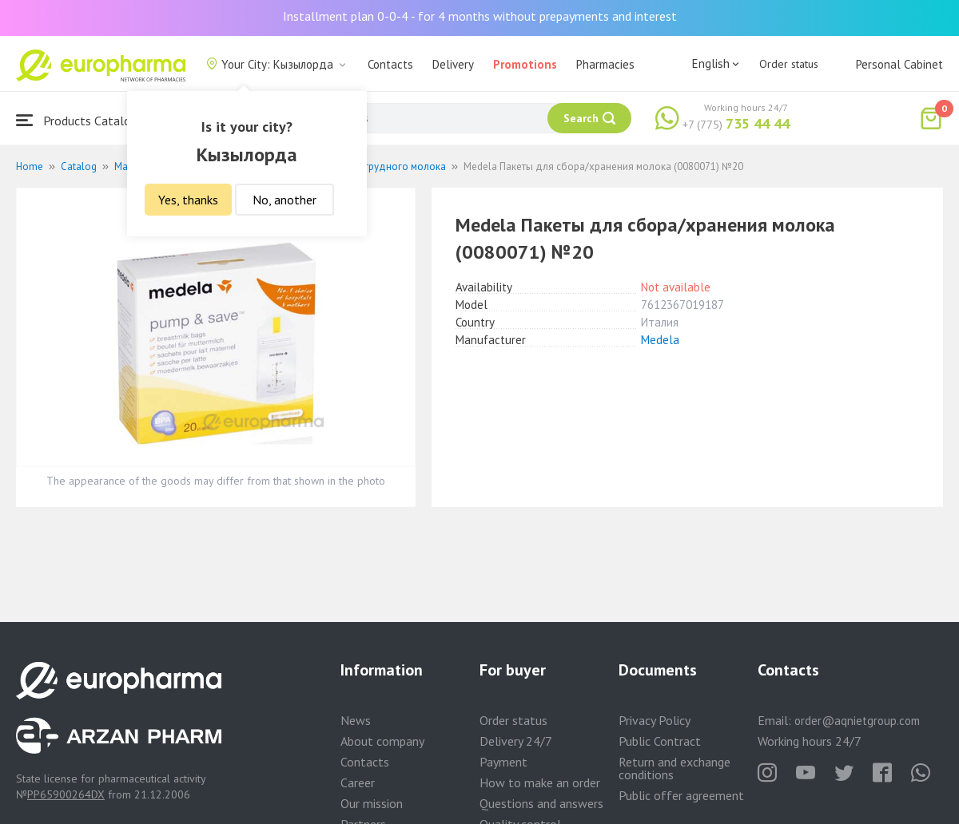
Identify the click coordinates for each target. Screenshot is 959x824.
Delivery (453, 64)
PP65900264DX (66, 794)
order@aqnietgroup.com (857, 720)
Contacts (390, 64)
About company (382, 741)
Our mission (371, 803)
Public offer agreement (681, 795)
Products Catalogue (83, 120)
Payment (503, 762)
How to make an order (540, 782)
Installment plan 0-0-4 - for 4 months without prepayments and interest (480, 16)
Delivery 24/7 (516, 741)
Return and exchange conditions (674, 768)
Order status (788, 64)
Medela (660, 339)
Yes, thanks (188, 200)
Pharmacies (605, 64)
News (355, 720)
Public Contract (660, 741)
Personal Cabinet (899, 64)
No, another (284, 200)
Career (357, 782)
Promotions (525, 64)
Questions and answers (541, 803)
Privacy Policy (654, 720)
